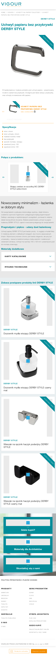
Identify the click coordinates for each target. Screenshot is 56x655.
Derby (31, 592)
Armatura (5, 592)
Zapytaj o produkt (39, 651)
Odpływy (4, 607)
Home (3, 12)
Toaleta (4, 604)
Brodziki (4, 598)
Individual (33, 601)
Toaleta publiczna (8, 618)
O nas (3, 626)
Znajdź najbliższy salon (39, 629)
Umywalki (5, 595)
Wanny (3, 601)
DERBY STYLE (48, 19)
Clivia (31, 595)
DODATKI (11, 12)
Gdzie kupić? (28, 529)
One (30, 598)
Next (52, 177)
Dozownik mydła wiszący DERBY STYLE (24, 333)
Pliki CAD (32, 618)
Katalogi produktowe (37, 621)
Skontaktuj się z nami (28, 568)
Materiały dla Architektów (28, 549)
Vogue (31, 604)
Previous (3, 177)
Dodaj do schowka (21, 651)
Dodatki (4, 610)
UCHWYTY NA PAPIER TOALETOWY (28, 12)
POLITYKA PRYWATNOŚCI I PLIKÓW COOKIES (19, 580)
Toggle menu (51, 4)
